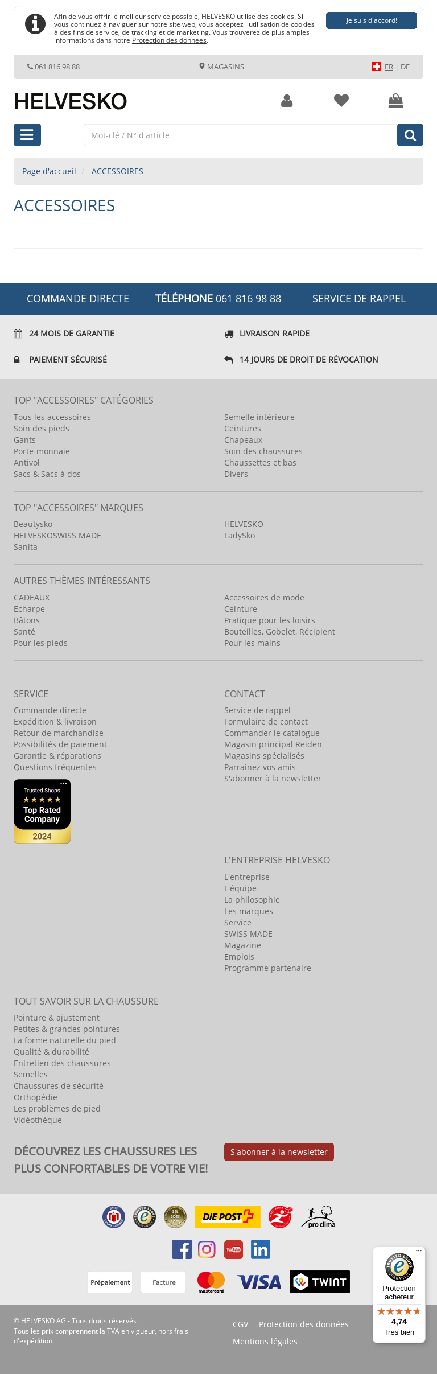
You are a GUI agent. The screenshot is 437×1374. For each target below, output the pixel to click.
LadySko (239, 535)
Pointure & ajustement (57, 1017)
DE (405, 66)
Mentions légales (265, 1341)
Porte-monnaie (42, 451)
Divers (236, 473)
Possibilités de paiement (60, 744)
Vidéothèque (38, 1119)
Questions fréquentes (55, 767)
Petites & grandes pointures (67, 1028)
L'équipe (240, 888)
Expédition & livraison (55, 721)
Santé (24, 631)
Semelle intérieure (259, 417)
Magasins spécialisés (264, 755)
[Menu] (419, 1253)
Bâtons (27, 620)
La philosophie (252, 899)
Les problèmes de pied (57, 1108)
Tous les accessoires (52, 417)
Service (238, 922)
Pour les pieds (41, 642)
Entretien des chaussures (62, 1063)
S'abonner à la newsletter (272, 778)
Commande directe (50, 710)
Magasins (221, 66)
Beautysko (33, 524)
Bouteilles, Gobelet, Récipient (279, 631)
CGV (240, 1324)
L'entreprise (247, 876)
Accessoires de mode (264, 597)
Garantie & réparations (57, 755)
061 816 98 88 (53, 66)
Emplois (239, 956)
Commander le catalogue (272, 732)
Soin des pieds (41, 428)
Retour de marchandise (59, 732)
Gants (25, 439)
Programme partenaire (267, 967)
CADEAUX (32, 597)
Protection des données (169, 39)
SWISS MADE (248, 933)
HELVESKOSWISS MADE (57, 535)
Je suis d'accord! (372, 20)
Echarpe (29, 608)
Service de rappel (359, 298)
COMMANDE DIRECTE (78, 298)
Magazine (242, 945)
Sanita (26, 546)
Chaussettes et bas (260, 462)
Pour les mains (252, 642)
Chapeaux (243, 439)
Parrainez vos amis (260, 767)
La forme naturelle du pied (65, 1040)
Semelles (31, 1074)
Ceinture (240, 608)
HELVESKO (243, 524)
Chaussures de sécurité (59, 1085)
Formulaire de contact (266, 721)
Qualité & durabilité (51, 1051)
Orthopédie (35, 1097)
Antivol (27, 462)
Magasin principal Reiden (273, 744)
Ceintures (242, 428)
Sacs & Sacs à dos (47, 473)
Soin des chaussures (263, 451)
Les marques (248, 911)
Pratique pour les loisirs (269, 620)
